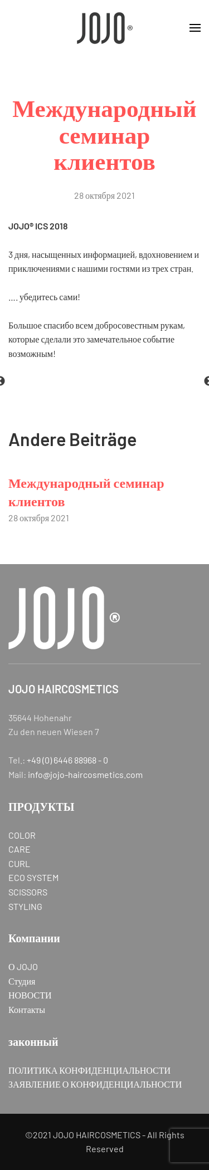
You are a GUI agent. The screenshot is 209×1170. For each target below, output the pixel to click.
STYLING (25, 906)
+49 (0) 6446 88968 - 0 (67, 760)
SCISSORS (27, 892)
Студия (21, 981)
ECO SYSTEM (33, 877)
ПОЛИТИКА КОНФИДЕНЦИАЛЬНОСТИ (89, 1070)
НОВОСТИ (30, 995)
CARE (19, 849)
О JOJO (23, 966)
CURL (19, 863)
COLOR (22, 835)
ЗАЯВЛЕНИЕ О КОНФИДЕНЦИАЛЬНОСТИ (95, 1084)
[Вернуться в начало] (105, 28)
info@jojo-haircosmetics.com (85, 774)
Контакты (26, 1009)
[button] (195, 28)
